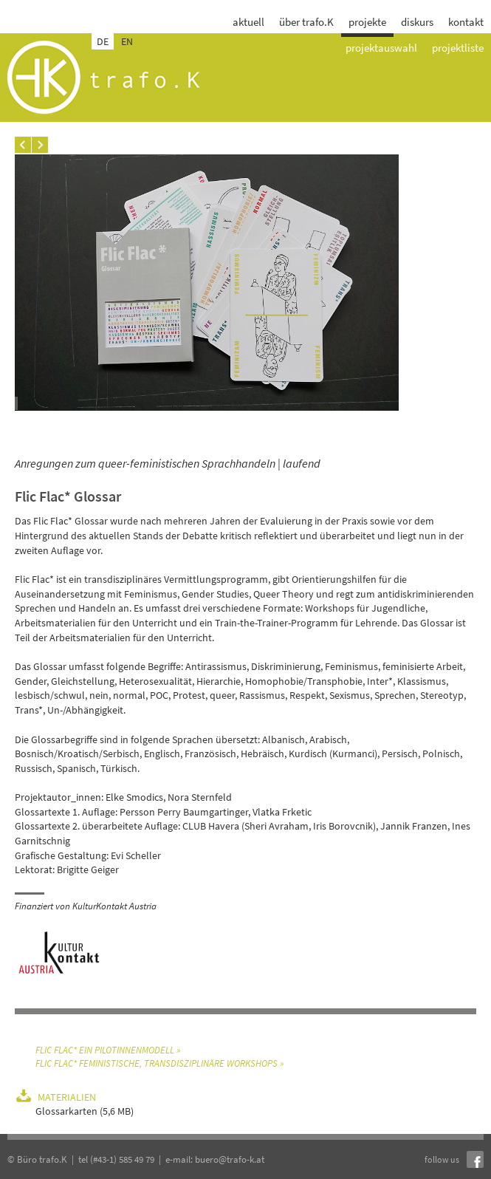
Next (40, 145)
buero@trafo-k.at (229, 1159)
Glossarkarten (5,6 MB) (84, 1111)
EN (127, 41)
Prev (23, 145)
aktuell (248, 22)
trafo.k (103, 78)
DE (103, 41)
